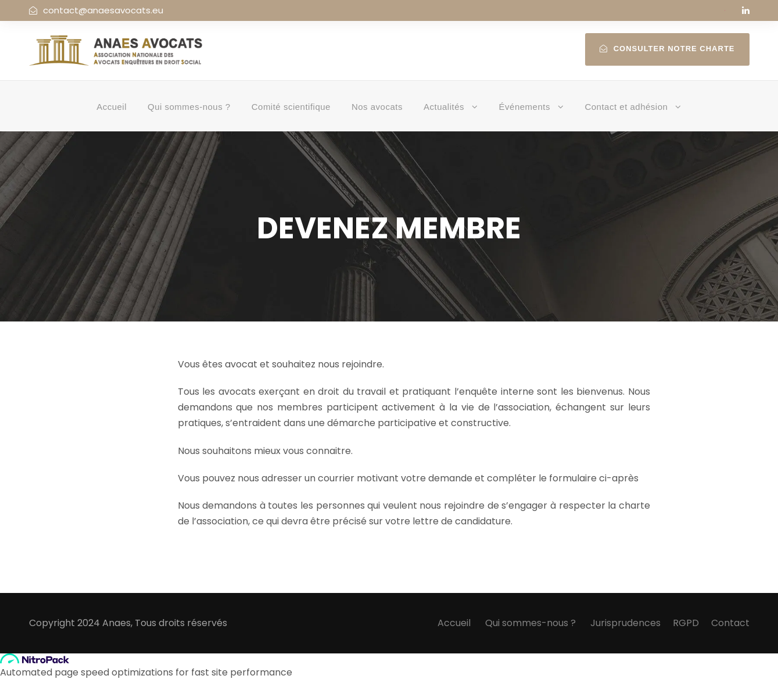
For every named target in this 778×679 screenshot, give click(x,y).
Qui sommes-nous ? (189, 107)
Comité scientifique (291, 107)
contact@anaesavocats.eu (103, 10)
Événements (524, 107)
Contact (730, 623)
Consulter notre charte (667, 48)
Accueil (111, 107)
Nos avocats (377, 107)
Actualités (444, 107)
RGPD (686, 623)
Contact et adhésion (626, 107)
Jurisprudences (625, 623)
